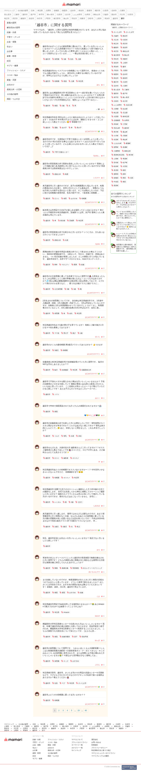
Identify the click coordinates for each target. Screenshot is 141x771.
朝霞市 (116, 74)
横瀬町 (128, 143)
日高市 (116, 101)
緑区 (124, 174)
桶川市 (116, 82)
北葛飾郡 (117, 120)
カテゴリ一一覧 (77, 748)
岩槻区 (116, 178)
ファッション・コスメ (16, 70)
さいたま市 (118, 32)
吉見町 (116, 139)
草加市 (116, 67)
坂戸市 (125, 93)
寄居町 (125, 159)
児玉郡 (125, 113)
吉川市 (125, 101)
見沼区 (116, 170)
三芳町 (125, 124)
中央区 (116, 182)
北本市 (116, 86)
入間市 (125, 70)
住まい (9, 46)
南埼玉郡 (126, 116)
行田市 (125, 40)
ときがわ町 (118, 143)
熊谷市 (125, 36)
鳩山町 (125, 139)
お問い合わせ (96, 742)
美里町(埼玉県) (119, 155)
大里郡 (116, 116)
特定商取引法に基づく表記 (101, 750)
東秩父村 (127, 151)
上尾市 (125, 63)
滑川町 (116, 132)
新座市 (125, 78)
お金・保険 (11, 42)
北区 (131, 178)
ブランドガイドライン (79, 742)
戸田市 (116, 70)
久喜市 (125, 82)
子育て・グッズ (13, 37)
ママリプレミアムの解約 (100, 756)
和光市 (116, 78)
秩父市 (116, 44)
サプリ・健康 (12, 66)
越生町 (126, 128)
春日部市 (117, 55)
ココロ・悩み (12, 75)
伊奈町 (116, 124)
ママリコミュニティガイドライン (103, 753)
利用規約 (94, 745)
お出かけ (10, 85)
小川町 (116, 136)
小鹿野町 (117, 151)
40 (86, 710)
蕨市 (124, 67)
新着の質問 (11, 23)
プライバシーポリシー (99, 748)
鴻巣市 (125, 59)
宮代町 (116, 162)
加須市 (125, 47)
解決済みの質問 (13, 27)
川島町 (125, 136)
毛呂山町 (117, 128)
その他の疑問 (12, 94)
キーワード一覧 (77, 745)
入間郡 (116, 109)
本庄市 (116, 51)
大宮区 (125, 166)
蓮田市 (116, 93)
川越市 (116, 36)
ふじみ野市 (118, 105)
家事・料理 (11, 56)
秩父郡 (116, 113)
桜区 (124, 170)
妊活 (9, 61)
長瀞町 (125, 147)
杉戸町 (125, 162)
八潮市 (125, 86)
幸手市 (116, 97)
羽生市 (116, 59)
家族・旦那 (11, 80)
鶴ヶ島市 (126, 97)
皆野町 (116, 147)
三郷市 (126, 90)
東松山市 (126, 51)
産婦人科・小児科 (14, 89)
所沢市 (125, 44)
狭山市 (126, 55)
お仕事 (9, 51)
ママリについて (77, 739)
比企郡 (125, 109)
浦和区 (116, 174)
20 (79, 710)
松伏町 (116, 166)
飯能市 (116, 47)
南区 (124, 182)
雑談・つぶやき (13, 99)
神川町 (131, 155)
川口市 (116, 40)
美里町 (116, 185)
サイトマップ (76, 750)
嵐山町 (125, 132)
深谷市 (116, 63)
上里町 (116, 159)
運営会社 (94, 739)
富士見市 (117, 90)
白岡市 (126, 120)
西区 (124, 178)
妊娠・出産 (11, 32)
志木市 (125, 74)
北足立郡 (129, 105)
